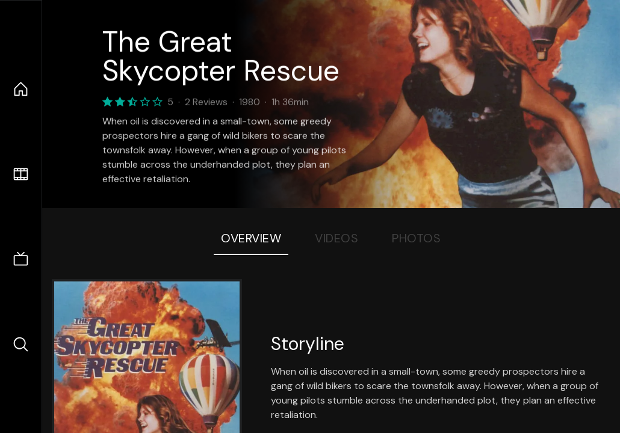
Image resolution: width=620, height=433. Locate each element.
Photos (416, 238)
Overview (251, 238)
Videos (336, 238)
